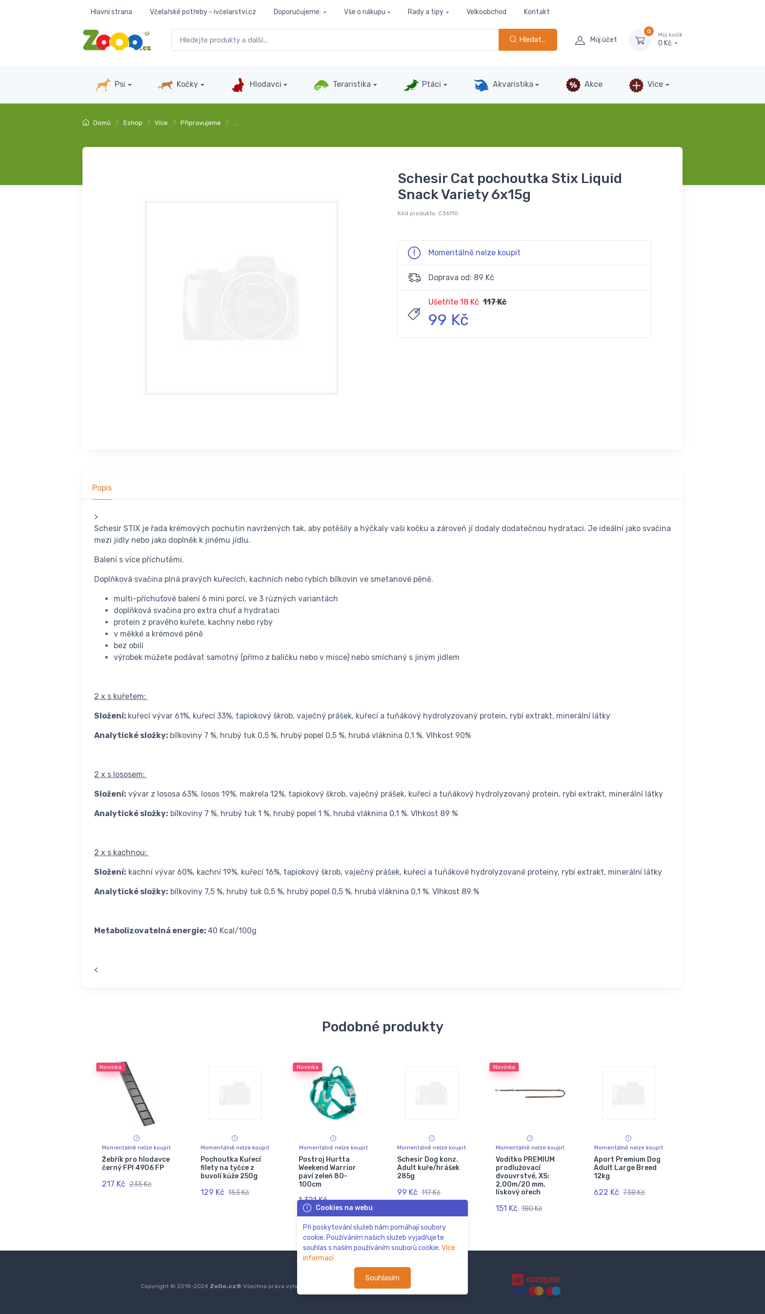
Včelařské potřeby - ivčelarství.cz (203, 12)
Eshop (132, 122)
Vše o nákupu (364, 12)
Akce (584, 85)
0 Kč (670, 39)
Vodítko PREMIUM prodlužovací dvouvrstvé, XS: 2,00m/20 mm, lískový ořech (525, 1175)
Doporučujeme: (297, 12)
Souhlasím (382, 1277)
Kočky (178, 85)
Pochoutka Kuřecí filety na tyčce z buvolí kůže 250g (231, 1167)
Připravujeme (201, 122)
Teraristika (342, 85)
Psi (110, 85)
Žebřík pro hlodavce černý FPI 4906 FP (136, 1163)
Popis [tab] (102, 488)
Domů (96, 122)
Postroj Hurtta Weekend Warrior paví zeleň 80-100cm (327, 1171)
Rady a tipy (425, 12)
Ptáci (422, 85)
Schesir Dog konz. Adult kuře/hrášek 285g (428, 1167)
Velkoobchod (486, 12)
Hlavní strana (111, 12)
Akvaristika (503, 85)
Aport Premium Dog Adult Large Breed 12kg (627, 1167)
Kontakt (537, 12)
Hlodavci (255, 85)
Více (645, 85)
